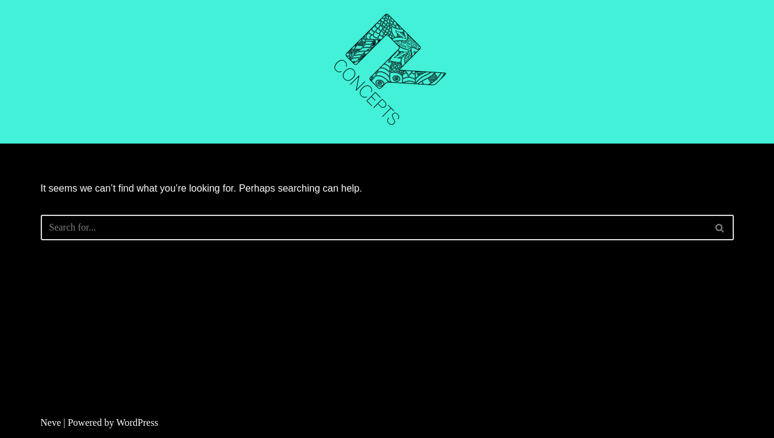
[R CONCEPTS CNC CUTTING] (387, 72)
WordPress (137, 422)
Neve (51, 422)
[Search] (374, 227)
